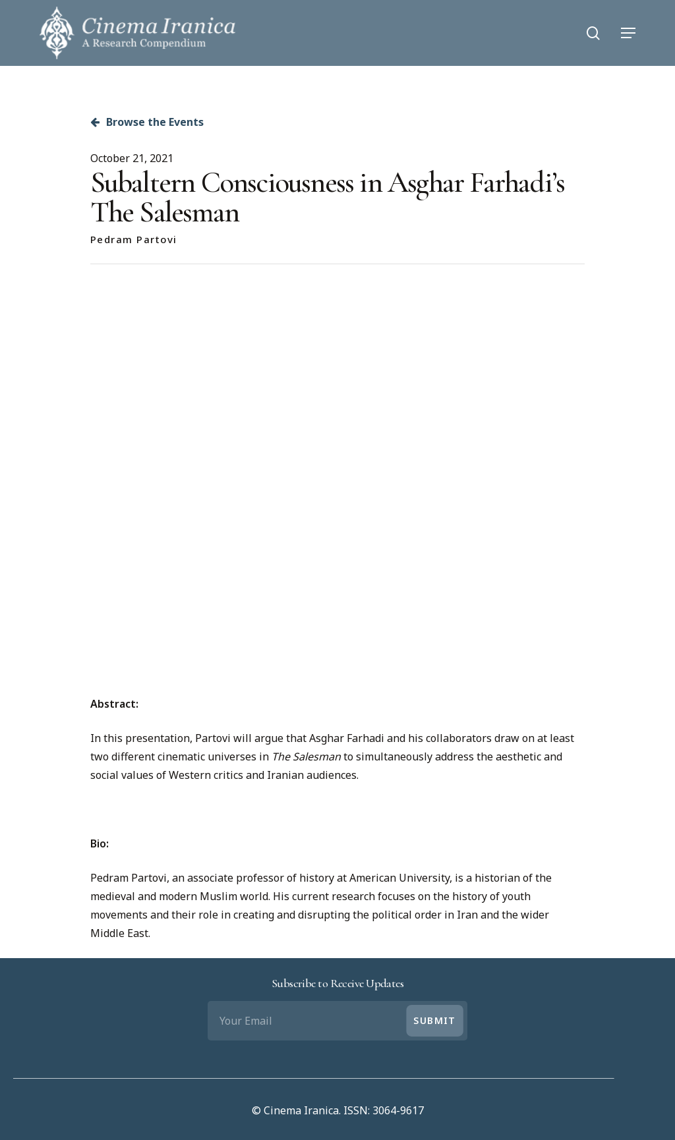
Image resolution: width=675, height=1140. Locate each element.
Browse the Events (147, 122)
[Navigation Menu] (628, 33)
